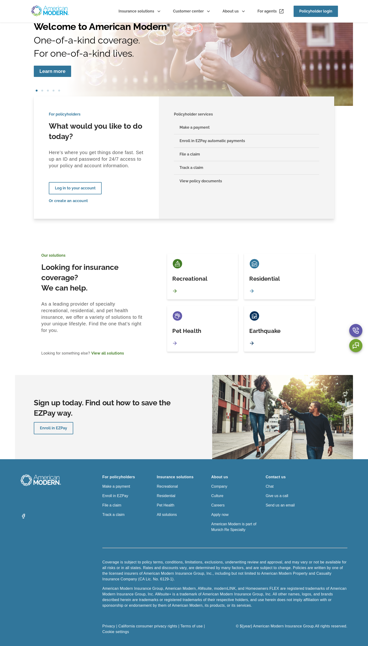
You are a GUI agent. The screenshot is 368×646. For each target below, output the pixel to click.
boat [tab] (48, 91)
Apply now (220, 515)
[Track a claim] (246, 168)
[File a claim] (246, 154)
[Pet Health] (202, 329)
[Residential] (279, 276)
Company (219, 486)
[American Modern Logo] (41, 485)
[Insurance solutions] (140, 11)
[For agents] (271, 11)
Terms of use (191, 626)
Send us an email (280, 505)
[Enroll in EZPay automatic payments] (246, 141)
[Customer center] (192, 11)
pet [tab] (42, 91)
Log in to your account (75, 188)
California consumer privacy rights (147, 626)
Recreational (167, 486)
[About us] (234, 11)
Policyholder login (315, 11)
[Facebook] (23, 518)
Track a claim (113, 515)
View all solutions (107, 353)
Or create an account (68, 201)
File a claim (111, 505)
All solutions (167, 515)
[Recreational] (202, 276)
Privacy (108, 626)
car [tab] (59, 91)
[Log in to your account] (75, 188)
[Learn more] (52, 71)
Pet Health (165, 505)
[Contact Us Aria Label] (355, 330)
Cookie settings (115, 632)
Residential (166, 496)
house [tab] (53, 91)
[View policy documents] (246, 181)
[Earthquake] (279, 329)
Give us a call (277, 496)
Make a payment (116, 486)
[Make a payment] (246, 127)
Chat (270, 486)
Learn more (52, 71)
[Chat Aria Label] (355, 345)
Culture (217, 496)
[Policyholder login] (316, 11)
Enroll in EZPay (53, 428)
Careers (218, 505)
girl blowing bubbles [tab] (37, 91)
